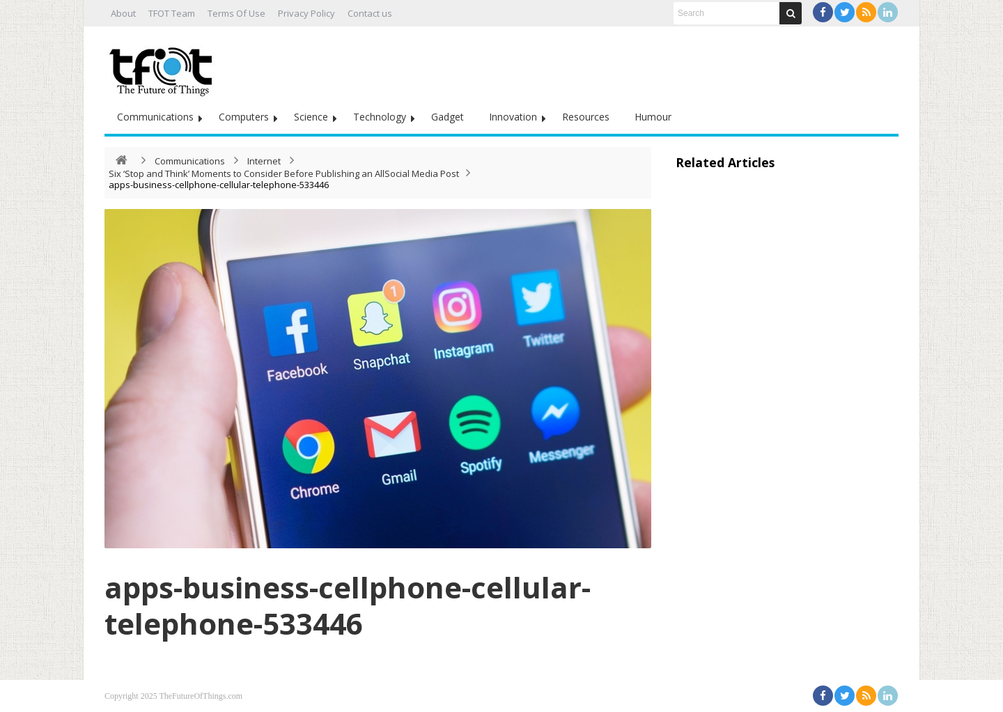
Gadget (447, 116)
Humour (653, 116)
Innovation (513, 116)
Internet (264, 161)
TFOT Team (171, 13)
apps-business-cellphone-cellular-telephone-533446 (347, 605)
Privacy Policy (306, 13)
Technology (379, 116)
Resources (585, 116)
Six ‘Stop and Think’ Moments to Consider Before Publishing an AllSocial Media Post (284, 173)
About (123, 13)
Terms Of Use (236, 13)
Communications (155, 116)
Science (311, 116)
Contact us (370, 13)
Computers (244, 116)
